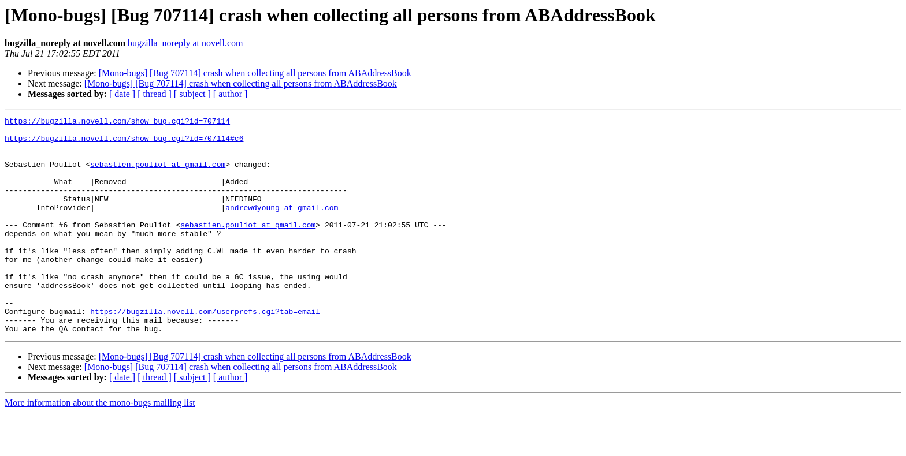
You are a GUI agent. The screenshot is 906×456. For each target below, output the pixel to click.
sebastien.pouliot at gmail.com (157, 174)
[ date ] (122, 94)
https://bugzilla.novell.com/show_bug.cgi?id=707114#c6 (124, 143)
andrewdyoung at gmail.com (281, 226)
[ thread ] (155, 94)
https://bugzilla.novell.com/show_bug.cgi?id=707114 (117, 122)
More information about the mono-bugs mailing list (100, 446)
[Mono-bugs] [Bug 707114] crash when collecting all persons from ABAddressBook (255, 73)
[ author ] (230, 94)
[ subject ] (192, 94)
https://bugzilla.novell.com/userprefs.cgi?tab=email (205, 351)
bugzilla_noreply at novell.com (185, 43)
